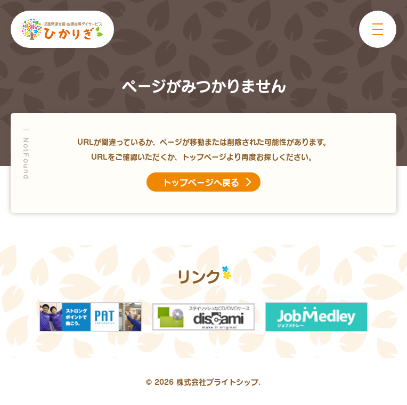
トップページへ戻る (200, 182)
